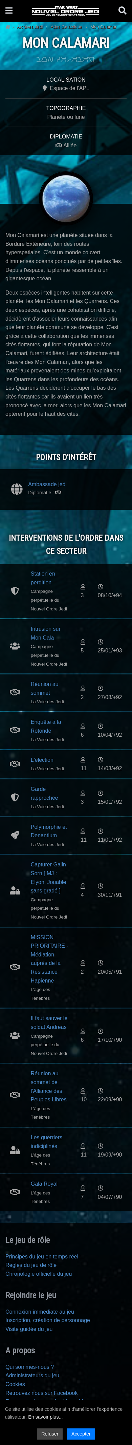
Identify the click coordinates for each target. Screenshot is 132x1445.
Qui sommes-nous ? (29, 1367)
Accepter (81, 1434)
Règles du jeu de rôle (31, 1265)
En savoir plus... (45, 1417)
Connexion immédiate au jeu (39, 1312)
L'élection (42, 760)
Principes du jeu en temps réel (41, 1256)
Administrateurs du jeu (32, 1375)
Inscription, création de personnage (47, 1320)
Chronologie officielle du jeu (38, 1274)
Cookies (15, 1384)
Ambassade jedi (47, 484)
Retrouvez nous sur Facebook (41, 1393)
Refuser (49, 1434)
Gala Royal (44, 1184)
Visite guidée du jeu (28, 1329)
